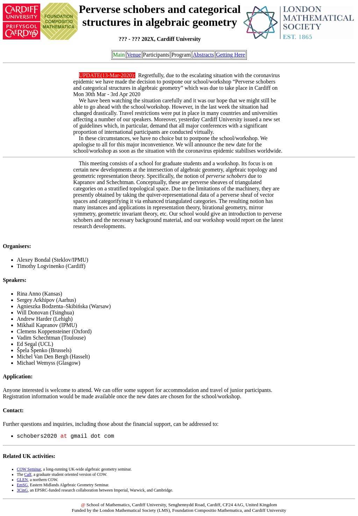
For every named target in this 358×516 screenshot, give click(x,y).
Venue (134, 55)
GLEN (22, 479)
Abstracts (203, 55)
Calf (27, 474)
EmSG (22, 484)
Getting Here (230, 55)
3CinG (22, 490)
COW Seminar (29, 469)
